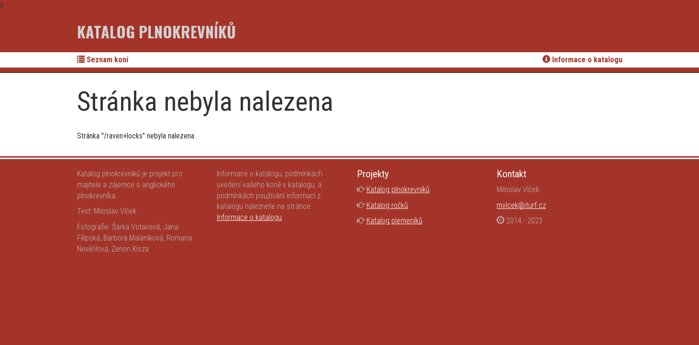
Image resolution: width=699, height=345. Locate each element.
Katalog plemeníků (394, 220)
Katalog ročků (387, 205)
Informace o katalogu (582, 59)
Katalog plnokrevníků (156, 31)
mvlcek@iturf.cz (521, 205)
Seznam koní (102, 59)
